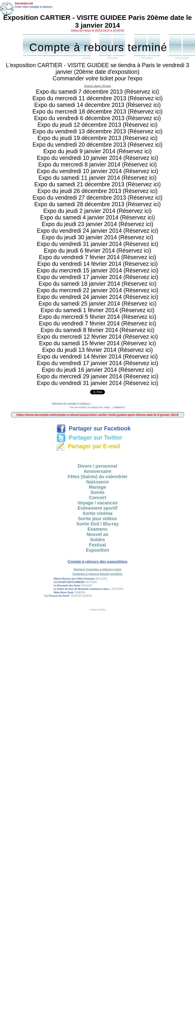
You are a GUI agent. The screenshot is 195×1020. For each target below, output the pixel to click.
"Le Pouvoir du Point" (57, 595)
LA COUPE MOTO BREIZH (69, 582)
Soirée (97, 492)
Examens (98, 529)
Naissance (97, 481)
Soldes (97, 539)
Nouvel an (98, 534)
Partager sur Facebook (94, 428)
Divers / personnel (97, 466)
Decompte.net (24, 3)
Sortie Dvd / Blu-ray (97, 523)
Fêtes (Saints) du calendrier (97, 476)
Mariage (97, 487)
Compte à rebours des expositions (97, 562)
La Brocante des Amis (67, 585)
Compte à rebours (97, 609)
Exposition (97, 550)
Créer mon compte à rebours (33, 6)
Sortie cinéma (97, 513)
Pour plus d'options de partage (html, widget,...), (97, 407)
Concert (97, 497)
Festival (97, 544)
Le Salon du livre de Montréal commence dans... (82, 589)
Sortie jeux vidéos (97, 518)
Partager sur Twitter (89, 437)
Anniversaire (97, 471)
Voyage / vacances (97, 502)
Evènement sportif (97, 508)
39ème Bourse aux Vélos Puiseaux (74, 578)
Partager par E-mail (88, 446)
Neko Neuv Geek (63, 592)
